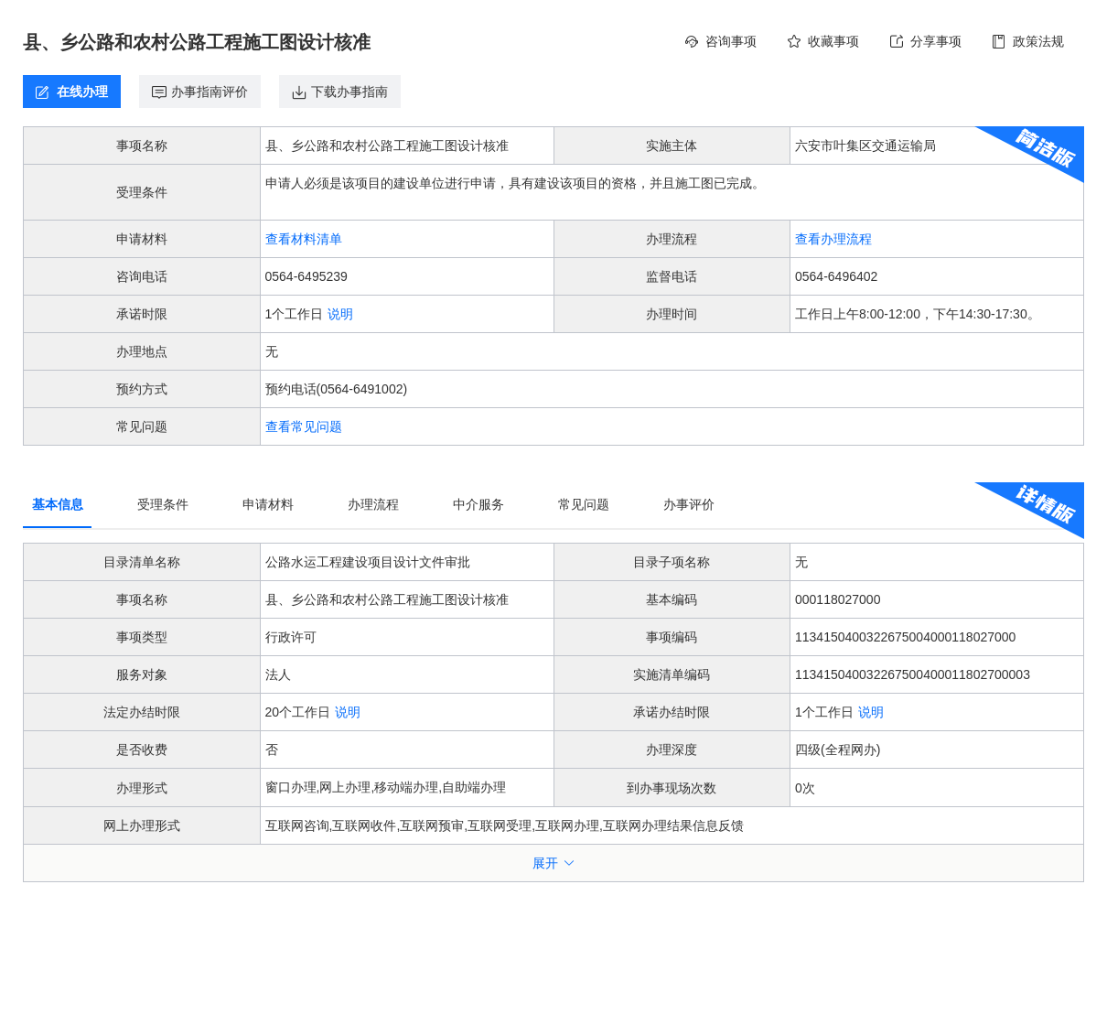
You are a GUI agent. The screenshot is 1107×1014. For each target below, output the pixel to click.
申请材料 (268, 504)
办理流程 (373, 504)
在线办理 (80, 91)
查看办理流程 (833, 239)
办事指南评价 (209, 91)
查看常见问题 (303, 426)
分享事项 (936, 41)
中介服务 (478, 504)
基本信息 (57, 504)
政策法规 (1038, 41)
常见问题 (583, 504)
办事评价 (689, 504)
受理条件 (162, 504)
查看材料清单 (303, 239)
